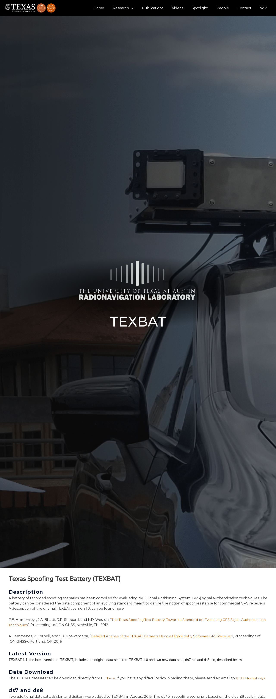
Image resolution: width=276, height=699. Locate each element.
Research (132, 8)
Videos (185, 8)
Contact (247, 8)
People (227, 8)
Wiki (264, 8)
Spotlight (206, 8)
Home (112, 8)
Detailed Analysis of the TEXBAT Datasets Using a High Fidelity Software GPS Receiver (164, 636)
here (111, 678)
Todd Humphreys (251, 678)
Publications (162, 8)
